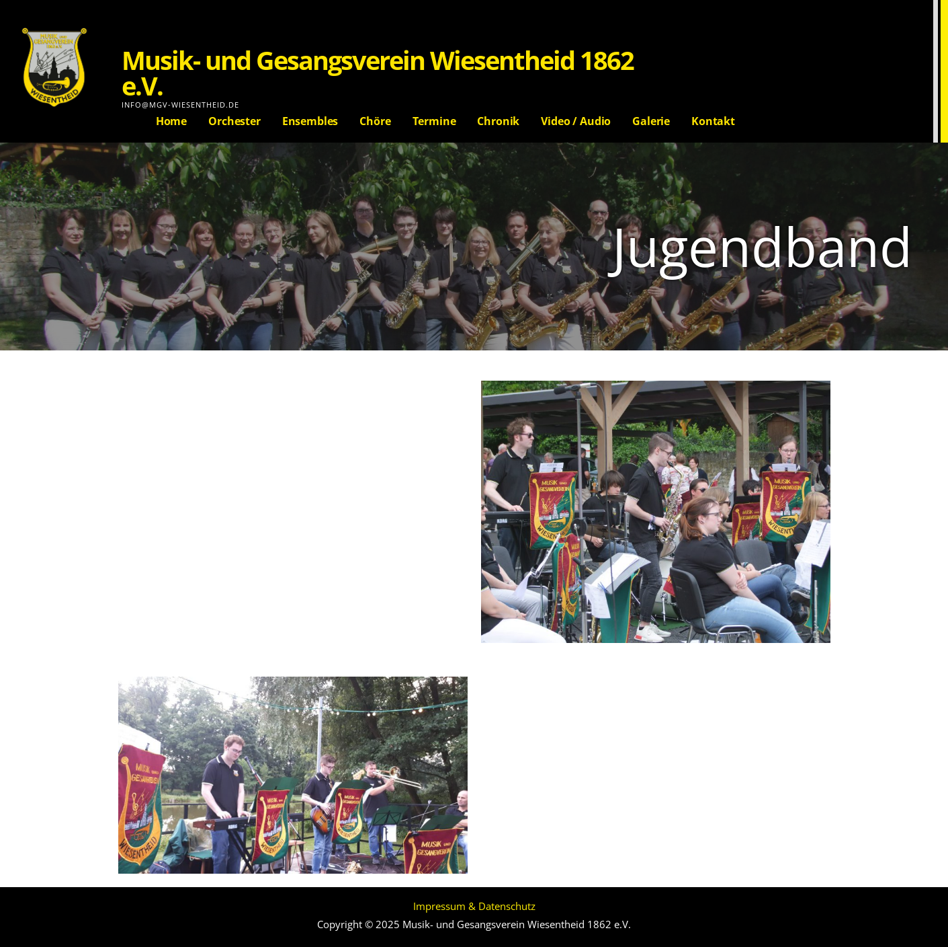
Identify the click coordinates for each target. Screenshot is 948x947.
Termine (434, 121)
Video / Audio (576, 121)
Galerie (651, 121)
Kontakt (713, 121)
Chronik (498, 121)
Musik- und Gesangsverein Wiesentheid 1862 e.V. (378, 72)
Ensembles (310, 121)
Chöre (374, 121)
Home (171, 121)
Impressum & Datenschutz (474, 906)
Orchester (234, 121)
